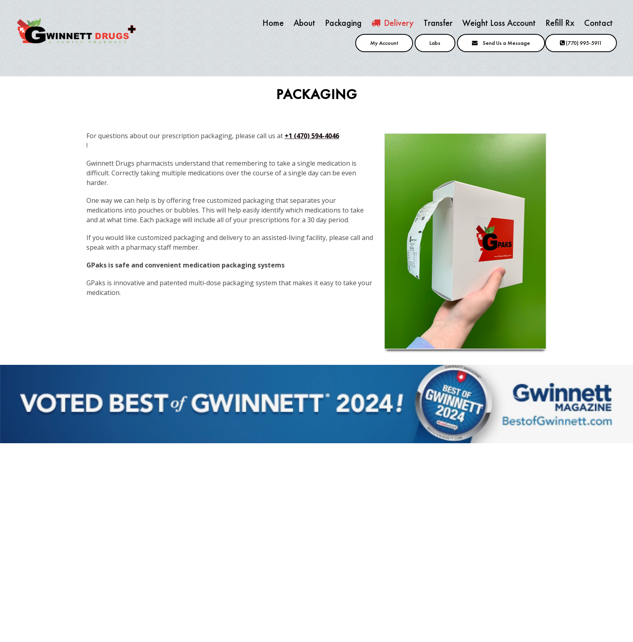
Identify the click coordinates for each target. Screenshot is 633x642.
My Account (384, 42)
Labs (435, 42)
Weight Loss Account (499, 23)
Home (273, 23)
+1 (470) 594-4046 (312, 135)
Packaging (343, 23)
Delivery (392, 23)
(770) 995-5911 (581, 42)
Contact (598, 23)
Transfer (438, 23)
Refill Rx (559, 23)
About (304, 23)
